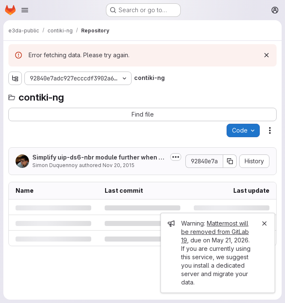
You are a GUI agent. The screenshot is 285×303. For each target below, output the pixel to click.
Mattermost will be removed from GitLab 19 (215, 232)
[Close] (264, 223)
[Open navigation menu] (25, 10)
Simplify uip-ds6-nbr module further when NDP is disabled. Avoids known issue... (97, 158)
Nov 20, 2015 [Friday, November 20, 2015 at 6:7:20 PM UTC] (119, 165)
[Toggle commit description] (175, 157)
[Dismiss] (266, 55)
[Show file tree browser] (15, 78)
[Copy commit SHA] (230, 161)
